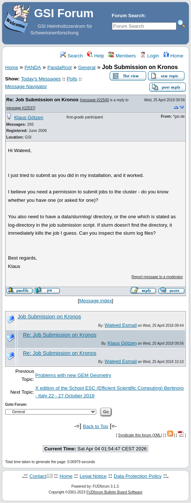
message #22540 (95, 100)
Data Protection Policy (137, 476)
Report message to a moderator (157, 277)
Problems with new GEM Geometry (73, 375)
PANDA (32, 67)
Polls (72, 79)
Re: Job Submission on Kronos (42, 99)
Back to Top (95, 426)
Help (95, 55)
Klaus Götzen (28, 117)
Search (71, 55)
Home (173, 55)
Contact (38, 476)
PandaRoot (59, 67)
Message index (95, 300)
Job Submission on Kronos (49, 316)
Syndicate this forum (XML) (140, 435)
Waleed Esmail (121, 325)
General (87, 67)
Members (122, 55)
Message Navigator (26, 86)
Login (149, 55)
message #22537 (20, 108)
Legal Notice (92, 476)
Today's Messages (41, 79)
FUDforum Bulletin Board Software (114, 492)
